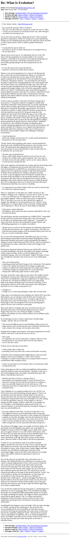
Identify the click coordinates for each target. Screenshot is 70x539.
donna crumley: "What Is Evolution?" (30, 15)
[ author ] (41, 19)
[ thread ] (27, 19)
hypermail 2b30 (22, 536)
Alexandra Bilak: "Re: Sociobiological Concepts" (31, 13)
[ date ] (21, 19)
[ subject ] (34, 19)
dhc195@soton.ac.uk (25, 24)
